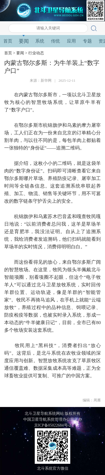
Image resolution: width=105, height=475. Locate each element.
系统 (39, 41)
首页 (7, 41)
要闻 (24, 41)
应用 (71, 41)
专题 (87, 41)
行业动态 (36, 53)
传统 (55, 41)
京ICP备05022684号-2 (52, 425)
